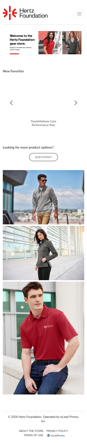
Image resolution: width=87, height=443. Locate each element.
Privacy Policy (57, 430)
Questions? (43, 157)
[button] (9, 39)
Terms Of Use (33, 435)
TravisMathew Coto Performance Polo (43, 123)
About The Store (31, 430)
